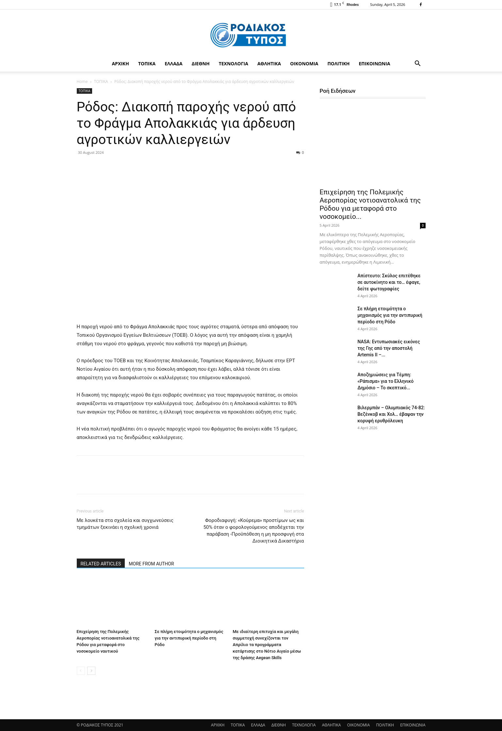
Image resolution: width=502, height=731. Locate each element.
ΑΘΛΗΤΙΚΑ (269, 63)
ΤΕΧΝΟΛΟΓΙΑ (233, 63)
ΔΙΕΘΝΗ (201, 63)
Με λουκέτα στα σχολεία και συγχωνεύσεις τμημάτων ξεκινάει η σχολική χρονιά (125, 523)
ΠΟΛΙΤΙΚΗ (338, 63)
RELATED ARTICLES (101, 563)
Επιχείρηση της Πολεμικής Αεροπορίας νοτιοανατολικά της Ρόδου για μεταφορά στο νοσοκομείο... (370, 204)
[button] (418, 64)
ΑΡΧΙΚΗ (120, 63)
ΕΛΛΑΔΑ (174, 63)
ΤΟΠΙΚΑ (146, 63)
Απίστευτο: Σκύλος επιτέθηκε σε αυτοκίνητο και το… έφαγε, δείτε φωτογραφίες (389, 282)
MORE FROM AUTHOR (151, 563)
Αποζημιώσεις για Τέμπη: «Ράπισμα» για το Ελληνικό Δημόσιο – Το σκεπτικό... (386, 381)
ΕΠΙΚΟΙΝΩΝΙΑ (374, 63)
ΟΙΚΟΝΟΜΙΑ (304, 63)
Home (82, 81)
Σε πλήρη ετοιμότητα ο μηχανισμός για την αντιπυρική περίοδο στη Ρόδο (189, 638)
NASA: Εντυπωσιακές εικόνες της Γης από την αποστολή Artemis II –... (389, 348)
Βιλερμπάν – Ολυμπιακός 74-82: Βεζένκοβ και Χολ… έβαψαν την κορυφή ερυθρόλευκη (391, 414)
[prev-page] (81, 671)
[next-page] (91, 671)
